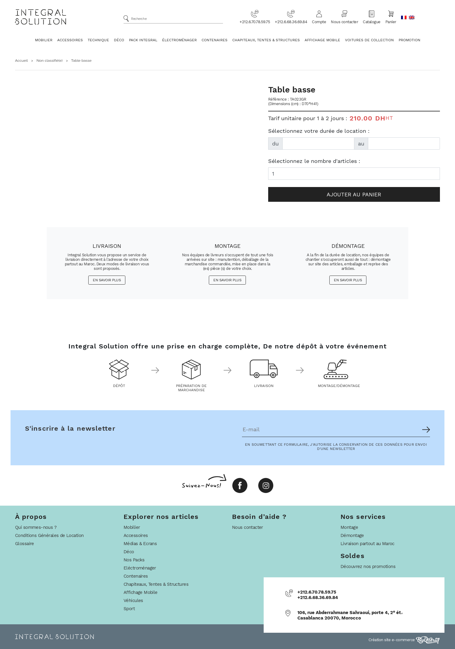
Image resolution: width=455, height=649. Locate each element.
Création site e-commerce (404, 640)
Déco (119, 40)
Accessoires (70, 40)
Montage (349, 527)
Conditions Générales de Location (49, 535)
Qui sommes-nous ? (35, 527)
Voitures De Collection (369, 40)
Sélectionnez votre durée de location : (318, 131)
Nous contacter (344, 17)
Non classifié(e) (49, 60)
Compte (319, 17)
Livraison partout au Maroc (367, 543)
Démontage (352, 535)
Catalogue (372, 17)
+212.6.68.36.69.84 (291, 17)
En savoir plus (107, 280)
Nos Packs (134, 560)
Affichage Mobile (322, 40)
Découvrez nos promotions (367, 566)
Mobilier (43, 40)
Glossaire (24, 543)
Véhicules (133, 600)
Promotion (409, 40)
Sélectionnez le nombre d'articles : (314, 161)
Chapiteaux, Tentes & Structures (266, 40)
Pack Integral (143, 40)
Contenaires (215, 40)
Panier (390, 17)
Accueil (21, 60)
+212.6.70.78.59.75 (255, 17)
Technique (98, 40)
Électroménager (179, 40)
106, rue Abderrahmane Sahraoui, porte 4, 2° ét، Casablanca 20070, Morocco (350, 615)
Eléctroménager (140, 568)
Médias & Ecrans (140, 543)
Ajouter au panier (354, 194)
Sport (129, 608)
